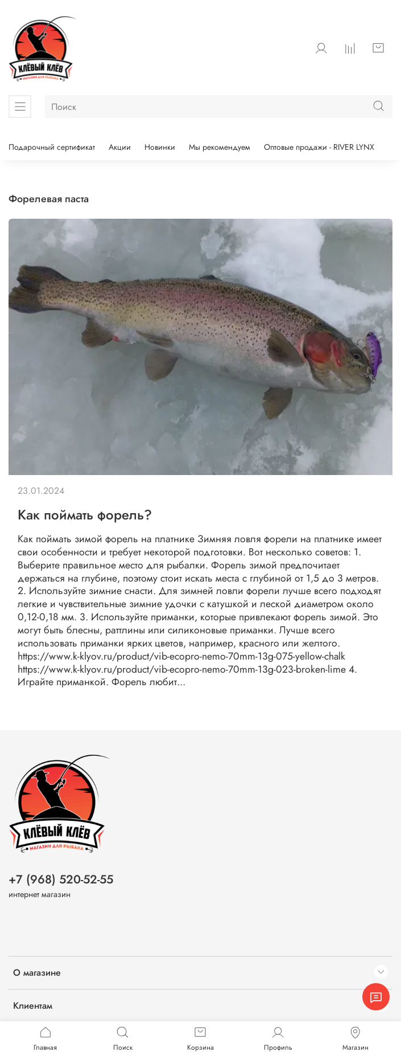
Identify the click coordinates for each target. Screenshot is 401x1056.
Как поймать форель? (85, 515)
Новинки (159, 147)
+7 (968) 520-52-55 (61, 879)
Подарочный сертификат (52, 147)
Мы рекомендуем (219, 147)
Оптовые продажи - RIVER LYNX (319, 147)
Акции (120, 147)
